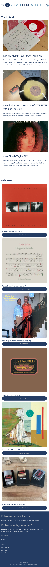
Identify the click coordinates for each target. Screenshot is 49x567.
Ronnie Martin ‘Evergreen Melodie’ (22, 55)
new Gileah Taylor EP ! (15, 156)
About (3, 542)
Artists (3, 545)
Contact (3, 553)
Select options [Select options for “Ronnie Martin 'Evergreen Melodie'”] (25, 289)
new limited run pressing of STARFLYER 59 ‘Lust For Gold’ (25, 107)
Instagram (4, 520)
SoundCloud (24, 520)
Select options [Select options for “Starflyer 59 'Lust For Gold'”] (25, 398)
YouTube (17, 520)
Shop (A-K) (4, 547)
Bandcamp (32, 520)
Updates (3, 539)
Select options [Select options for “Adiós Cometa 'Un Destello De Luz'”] (25, 234)
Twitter (38, 520)
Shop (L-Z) (4, 550)
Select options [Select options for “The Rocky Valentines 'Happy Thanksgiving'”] (25, 344)
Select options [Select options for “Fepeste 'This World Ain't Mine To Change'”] (25, 453)
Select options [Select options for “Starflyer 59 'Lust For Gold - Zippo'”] (25, 507)
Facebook (11, 520)
